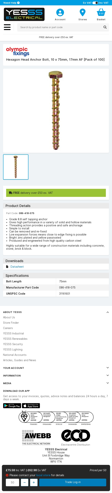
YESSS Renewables (15, 338)
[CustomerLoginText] (60, 11)
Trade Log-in (73, 482)
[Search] (105, 27)
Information (56, 375)
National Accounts (15, 354)
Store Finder (11, 322)
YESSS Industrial (13, 333)
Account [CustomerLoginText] (60, 19)
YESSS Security (13, 344)
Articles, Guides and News (19, 360)
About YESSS (56, 312)
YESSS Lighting (12, 349)
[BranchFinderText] (82, 14)
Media (56, 383)
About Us (9, 317)
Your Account (56, 367)
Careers (8, 328)
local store (43, 475)
